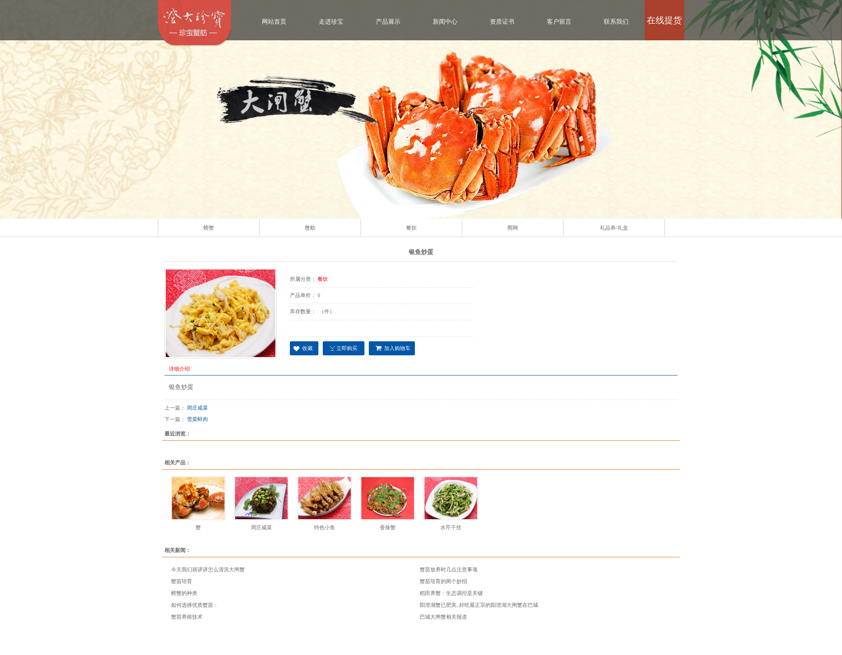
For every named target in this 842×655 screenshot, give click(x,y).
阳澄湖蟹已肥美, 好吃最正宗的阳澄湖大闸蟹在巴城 (479, 605)
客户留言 (559, 21)
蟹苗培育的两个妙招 (443, 581)
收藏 (307, 348)
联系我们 (616, 21)
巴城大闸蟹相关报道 (443, 617)
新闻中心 (445, 21)
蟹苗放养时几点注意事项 (449, 569)
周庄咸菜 (197, 408)
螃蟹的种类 (184, 593)
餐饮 (411, 228)
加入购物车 (397, 348)
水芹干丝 (450, 527)
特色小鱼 (324, 527)
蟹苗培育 (181, 581)
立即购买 (346, 348)
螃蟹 (208, 228)
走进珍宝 (331, 21)
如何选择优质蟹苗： (194, 605)
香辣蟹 (388, 527)
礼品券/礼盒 (614, 228)
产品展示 (388, 21)
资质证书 (502, 21)
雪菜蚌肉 (197, 419)
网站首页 (274, 21)
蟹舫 (310, 228)
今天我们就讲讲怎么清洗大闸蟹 (208, 569)
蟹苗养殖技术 (187, 617)
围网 (512, 228)
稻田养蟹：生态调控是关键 (451, 593)
